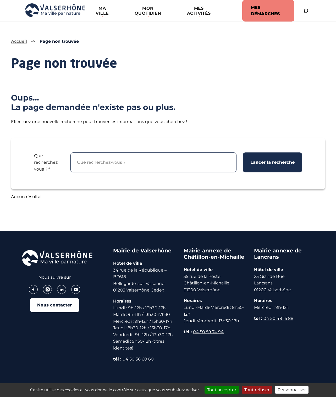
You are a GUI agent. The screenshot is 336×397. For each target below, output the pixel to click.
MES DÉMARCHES (259, 10)
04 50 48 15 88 (278, 318)
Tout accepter (221, 389)
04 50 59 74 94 (208, 331)
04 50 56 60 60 (138, 359)
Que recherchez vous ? (46, 162)
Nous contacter (54, 305)
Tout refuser (256, 389)
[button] (100, 11)
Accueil (19, 41)
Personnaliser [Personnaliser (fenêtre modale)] (292, 389)
